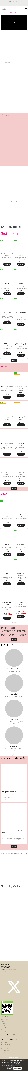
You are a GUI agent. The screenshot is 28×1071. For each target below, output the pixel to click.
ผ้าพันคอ (3, 1029)
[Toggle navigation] (26, 8)
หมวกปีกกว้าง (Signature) (8, 1019)
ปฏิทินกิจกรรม (5, 1050)
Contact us (4, 1052)
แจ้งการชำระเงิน (5, 1044)
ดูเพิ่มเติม (14, 360)
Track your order (6, 1046)
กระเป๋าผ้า (3, 1031)
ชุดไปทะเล (4, 1023)
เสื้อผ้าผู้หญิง (4, 1021)
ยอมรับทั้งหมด (17, 1068)
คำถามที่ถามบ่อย (5, 1048)
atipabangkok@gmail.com (7, 971)
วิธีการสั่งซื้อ (4, 1042)
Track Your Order (6, 1037)
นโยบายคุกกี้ (10, 1065)
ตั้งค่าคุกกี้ (9, 1068)
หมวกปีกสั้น (4, 1025)
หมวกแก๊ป (3, 1027)
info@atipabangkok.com (10, 969)
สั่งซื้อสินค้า (7, 264)
